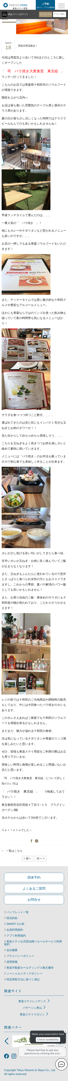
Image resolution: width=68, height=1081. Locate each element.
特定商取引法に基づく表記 (23, 979)
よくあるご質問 (34, 888)
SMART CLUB (15, 924)
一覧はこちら (14, 850)
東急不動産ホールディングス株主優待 (30, 967)
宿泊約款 (12, 918)
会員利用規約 (15, 929)
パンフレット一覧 (18, 912)
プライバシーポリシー (20, 956)
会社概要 (12, 950)
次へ (41, 858)
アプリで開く (59, 14)
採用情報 (12, 961)
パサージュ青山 (32, 1007)
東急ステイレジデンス (32, 1001)
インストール (45, 14)
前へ (27, 858)
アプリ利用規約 (16, 935)
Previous (6, 1041)
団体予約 (34, 877)
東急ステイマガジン (32, 1014)
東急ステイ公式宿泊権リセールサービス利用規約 (33, 943)
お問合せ (34, 899)
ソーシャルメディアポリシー (24, 973)
